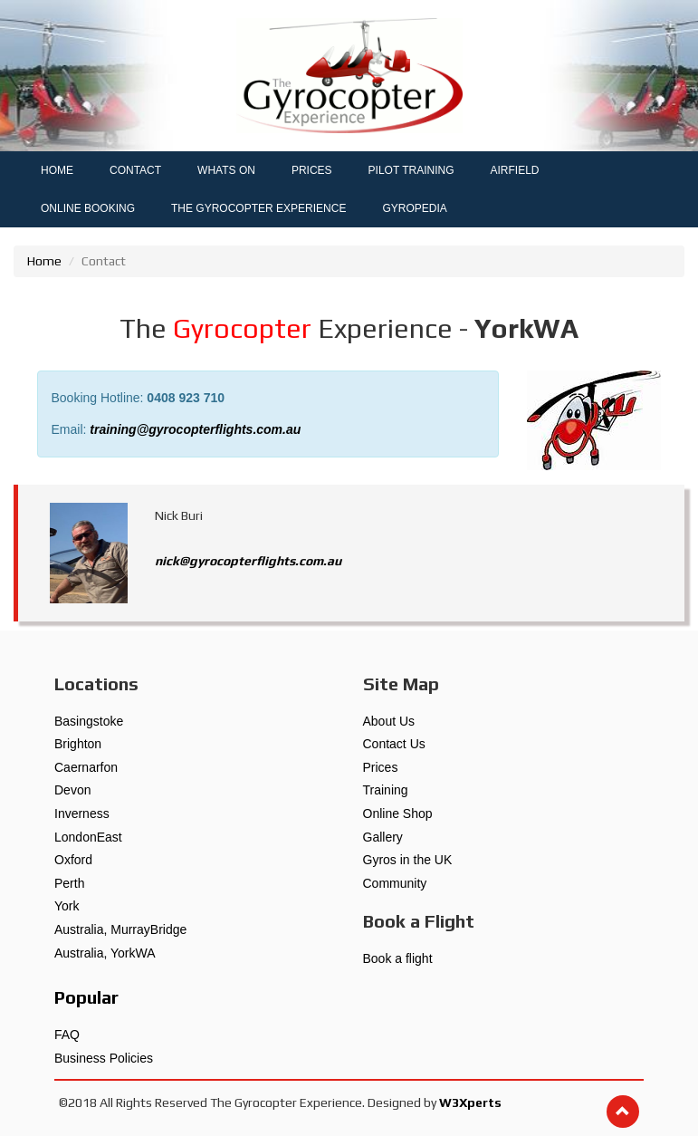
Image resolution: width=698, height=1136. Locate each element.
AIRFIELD (515, 170)
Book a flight (398, 958)
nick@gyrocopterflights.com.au (248, 561)
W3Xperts (470, 1102)
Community (395, 883)
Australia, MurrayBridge (120, 929)
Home (44, 261)
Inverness (82, 813)
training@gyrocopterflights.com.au (195, 429)
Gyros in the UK (408, 859)
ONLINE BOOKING (88, 208)
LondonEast (88, 837)
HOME (57, 170)
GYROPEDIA (414, 208)
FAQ (67, 1034)
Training (385, 790)
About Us (389, 721)
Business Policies (103, 1058)
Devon (72, 790)
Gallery (383, 837)
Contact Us (394, 743)
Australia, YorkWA (105, 953)
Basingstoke (88, 721)
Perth (69, 883)
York (67, 906)
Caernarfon (86, 767)
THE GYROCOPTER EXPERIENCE (258, 208)
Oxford (73, 859)
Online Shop (398, 813)
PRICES (312, 170)
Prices (380, 767)
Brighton (77, 743)
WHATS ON (226, 170)
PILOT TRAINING (411, 170)
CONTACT (135, 170)
